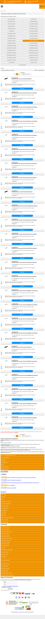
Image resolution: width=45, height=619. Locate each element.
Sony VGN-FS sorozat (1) (11, 21)
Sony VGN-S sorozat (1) (11, 26)
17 (27, 74)
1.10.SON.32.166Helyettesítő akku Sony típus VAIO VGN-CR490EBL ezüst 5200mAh (25, 333)
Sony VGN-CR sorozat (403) (33, 40)
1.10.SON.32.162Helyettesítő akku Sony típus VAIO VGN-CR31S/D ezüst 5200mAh (24, 318)
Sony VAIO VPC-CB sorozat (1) (11, 52)
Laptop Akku (9, 13)
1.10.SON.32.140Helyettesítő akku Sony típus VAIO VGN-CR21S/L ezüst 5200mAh (24, 234)
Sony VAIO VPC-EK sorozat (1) (11, 57)
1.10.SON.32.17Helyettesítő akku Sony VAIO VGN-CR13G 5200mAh (22, 347)
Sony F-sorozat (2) (11, 62)
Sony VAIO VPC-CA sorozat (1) (33, 50)
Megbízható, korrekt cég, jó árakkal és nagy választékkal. (22, 480)
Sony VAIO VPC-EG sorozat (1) (33, 52)
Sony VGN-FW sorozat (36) (11, 33)
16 (25, 74)
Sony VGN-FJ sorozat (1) (11, 28)
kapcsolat (2, 452)
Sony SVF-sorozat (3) (33, 62)
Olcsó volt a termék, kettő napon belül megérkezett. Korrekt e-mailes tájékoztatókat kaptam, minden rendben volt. (22, 482)
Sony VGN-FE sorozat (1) (33, 26)
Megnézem (22, 88)
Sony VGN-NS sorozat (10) (11, 38)
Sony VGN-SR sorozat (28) (34, 38)
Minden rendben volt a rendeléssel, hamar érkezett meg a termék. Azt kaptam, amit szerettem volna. (22, 477)
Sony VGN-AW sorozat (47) (34, 33)
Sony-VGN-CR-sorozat (21, 13)
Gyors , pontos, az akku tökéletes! (22, 485)
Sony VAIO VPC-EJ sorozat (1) (33, 55)
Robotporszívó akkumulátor (7, 549)
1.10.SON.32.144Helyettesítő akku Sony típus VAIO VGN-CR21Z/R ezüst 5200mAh (24, 248)
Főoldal (2, 13)
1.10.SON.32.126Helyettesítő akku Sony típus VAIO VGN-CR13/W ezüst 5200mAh (24, 177)
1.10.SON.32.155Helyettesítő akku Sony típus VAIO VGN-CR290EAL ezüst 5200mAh (25, 290)
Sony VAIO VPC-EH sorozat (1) (11, 55)
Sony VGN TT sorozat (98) (11, 40)
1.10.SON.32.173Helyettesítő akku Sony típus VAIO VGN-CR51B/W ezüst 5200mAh (24, 361)
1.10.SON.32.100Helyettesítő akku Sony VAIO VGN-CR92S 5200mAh (22, 78)
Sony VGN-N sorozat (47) (33, 21)
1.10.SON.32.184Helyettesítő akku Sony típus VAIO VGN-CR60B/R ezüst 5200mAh (24, 403)
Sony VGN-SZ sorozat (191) (33, 28)
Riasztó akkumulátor (5, 560)
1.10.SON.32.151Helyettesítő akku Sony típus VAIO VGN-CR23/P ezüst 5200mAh (24, 276)
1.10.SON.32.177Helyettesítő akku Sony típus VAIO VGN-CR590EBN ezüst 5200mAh (25, 375)
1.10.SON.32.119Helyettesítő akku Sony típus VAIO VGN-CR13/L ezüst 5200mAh (24, 149)
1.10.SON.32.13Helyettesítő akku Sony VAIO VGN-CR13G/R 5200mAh (22, 191)
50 (13, 70)
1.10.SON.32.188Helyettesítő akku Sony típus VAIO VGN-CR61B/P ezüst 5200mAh (24, 417)
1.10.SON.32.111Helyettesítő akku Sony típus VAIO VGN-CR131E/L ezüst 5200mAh (24, 121)
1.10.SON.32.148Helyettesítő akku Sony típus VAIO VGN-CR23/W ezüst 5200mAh (24, 262)
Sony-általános (14, 13)
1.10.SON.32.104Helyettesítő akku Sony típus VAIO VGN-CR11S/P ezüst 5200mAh (24, 92)
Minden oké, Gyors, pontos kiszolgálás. (22, 487)
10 (11, 70)
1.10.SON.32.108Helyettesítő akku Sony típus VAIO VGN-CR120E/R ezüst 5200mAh (24, 107)
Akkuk (5, 13)
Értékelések (3, 474)
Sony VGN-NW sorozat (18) (33, 45)
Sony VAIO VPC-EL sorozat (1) (33, 57)
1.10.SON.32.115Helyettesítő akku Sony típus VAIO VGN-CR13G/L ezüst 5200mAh (24, 135)
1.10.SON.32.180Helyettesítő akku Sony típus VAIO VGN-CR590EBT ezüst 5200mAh (25, 389)
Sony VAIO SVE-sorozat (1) (11, 50)
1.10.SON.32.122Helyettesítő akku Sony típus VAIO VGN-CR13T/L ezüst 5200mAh (24, 163)
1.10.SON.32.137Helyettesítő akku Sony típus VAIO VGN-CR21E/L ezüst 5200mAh (24, 220)
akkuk (16, 612)
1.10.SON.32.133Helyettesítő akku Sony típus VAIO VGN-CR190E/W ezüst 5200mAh (24, 205)
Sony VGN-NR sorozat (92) (11, 43)
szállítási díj (16, 432)
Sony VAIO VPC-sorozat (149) (11, 45)
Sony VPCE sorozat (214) (33, 43)
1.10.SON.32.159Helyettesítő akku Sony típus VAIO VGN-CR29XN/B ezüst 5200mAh (24, 304)
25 (12, 70)
